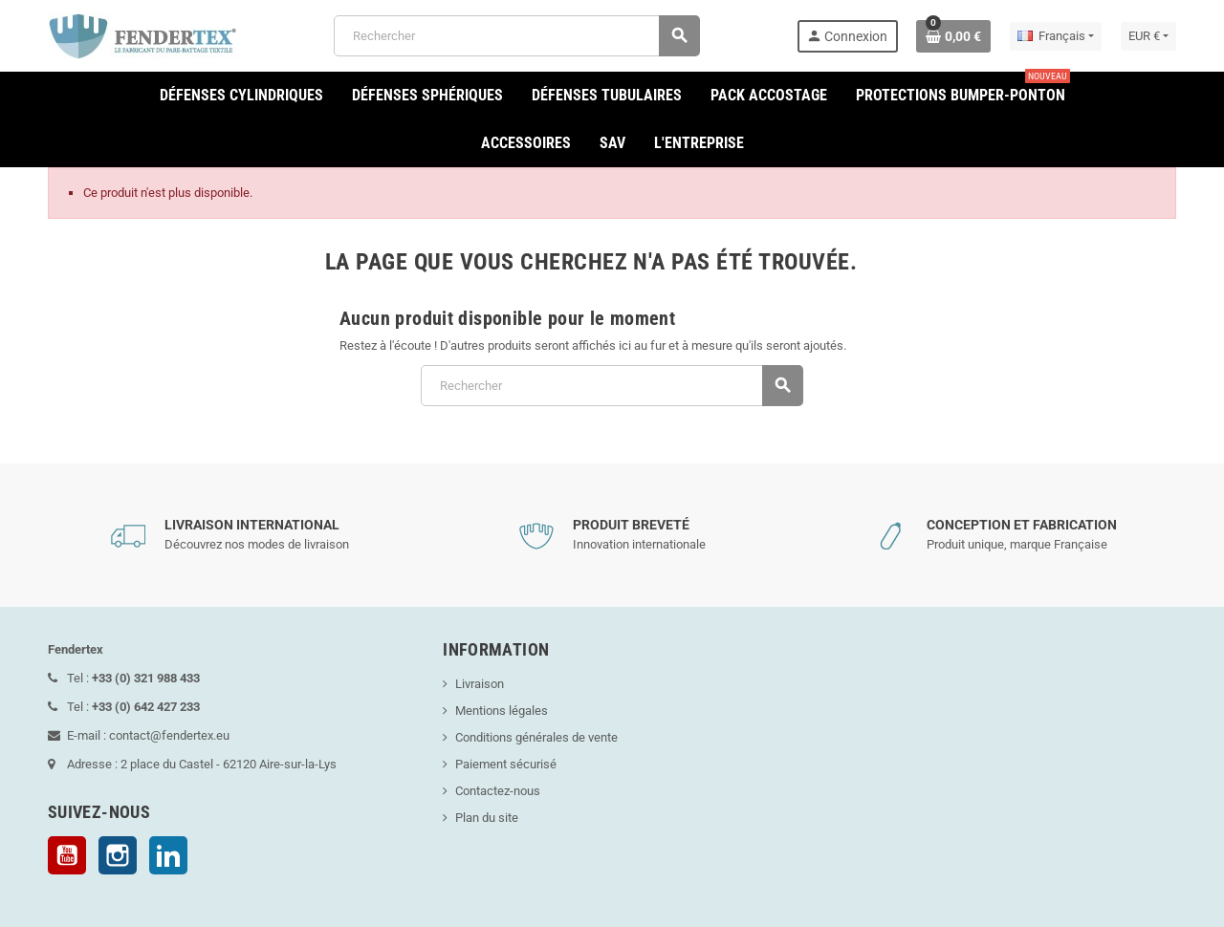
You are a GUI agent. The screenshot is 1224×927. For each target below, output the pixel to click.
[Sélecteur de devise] (1148, 36)
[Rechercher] (517, 35)
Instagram (117, 855)
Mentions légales (501, 710)
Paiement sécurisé (506, 764)
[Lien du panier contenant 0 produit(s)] (953, 36)
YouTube (67, 855)
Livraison (479, 684)
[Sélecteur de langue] (1056, 36)
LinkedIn (168, 855)
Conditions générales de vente (536, 737)
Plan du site (486, 817)
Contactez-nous (497, 791)
